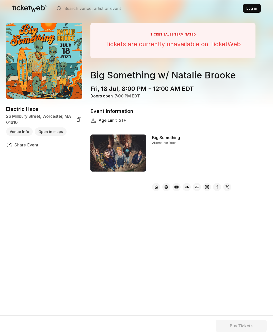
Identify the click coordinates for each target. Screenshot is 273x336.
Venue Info (19, 131)
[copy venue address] (79, 119)
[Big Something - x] (227, 187)
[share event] (22, 145)
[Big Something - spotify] (166, 187)
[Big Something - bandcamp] (197, 187)
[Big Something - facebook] (217, 187)
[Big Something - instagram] (207, 187)
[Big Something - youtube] (176, 187)
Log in (251, 8)
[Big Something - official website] (156, 187)
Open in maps (50, 131)
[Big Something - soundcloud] (187, 187)
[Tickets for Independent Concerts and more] (29, 8)
